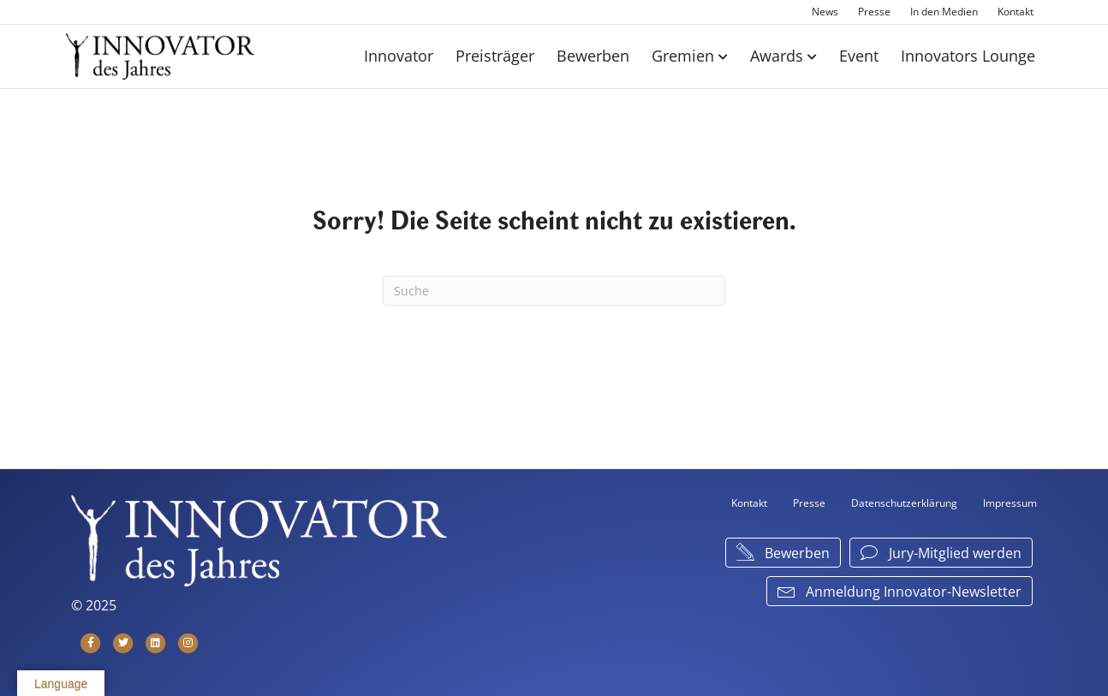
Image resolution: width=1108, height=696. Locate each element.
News (825, 11)
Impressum (1010, 503)
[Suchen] (554, 291)
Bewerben (593, 55)
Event (859, 55)
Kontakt (1016, 11)
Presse (874, 11)
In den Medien (944, 11)
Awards (776, 55)
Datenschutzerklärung (904, 503)
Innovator (398, 55)
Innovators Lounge (968, 55)
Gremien (683, 55)
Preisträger (495, 55)
